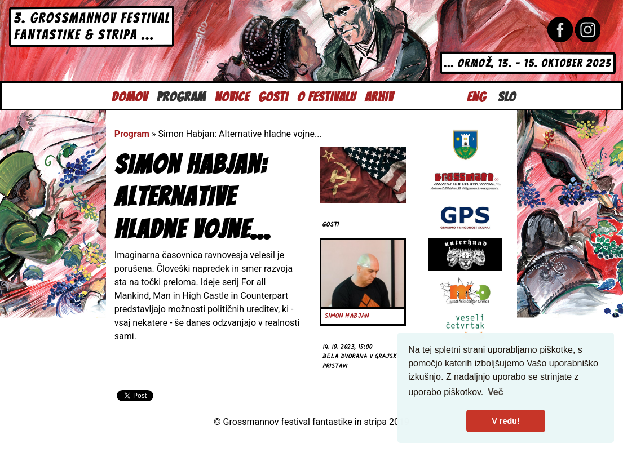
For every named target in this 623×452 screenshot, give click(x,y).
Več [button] (495, 392)
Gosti (273, 95)
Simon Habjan (346, 316)
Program (181, 95)
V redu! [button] (506, 421)
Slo (507, 95)
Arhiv (379, 95)
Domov (130, 95)
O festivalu (326, 95)
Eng (476, 95)
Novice (232, 95)
